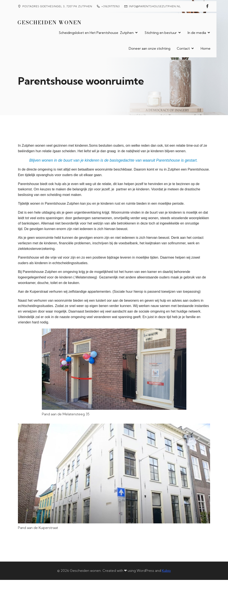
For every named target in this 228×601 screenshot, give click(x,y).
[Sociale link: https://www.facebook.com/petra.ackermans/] (207, 6)
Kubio (166, 570)
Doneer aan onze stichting (149, 48)
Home (205, 48)
